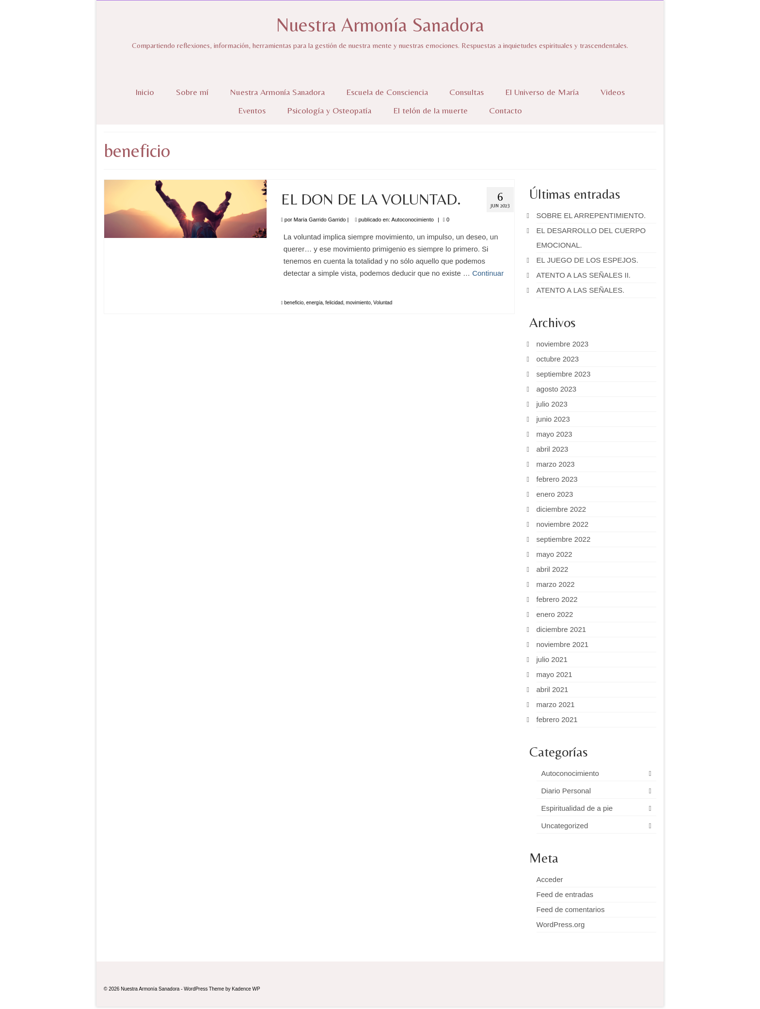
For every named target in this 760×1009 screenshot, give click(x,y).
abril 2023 (553, 449)
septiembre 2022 (564, 539)
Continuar (488, 273)
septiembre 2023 (564, 374)
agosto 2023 (557, 389)
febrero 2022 (557, 599)
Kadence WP (246, 989)
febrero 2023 (557, 479)
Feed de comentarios (571, 909)
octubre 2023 (558, 359)
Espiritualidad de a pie (577, 808)
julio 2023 (552, 404)
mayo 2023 (554, 434)
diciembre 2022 (561, 509)
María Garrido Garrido (320, 219)
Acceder (550, 879)
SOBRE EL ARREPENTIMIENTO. (591, 215)
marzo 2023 (556, 464)
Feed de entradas (565, 894)
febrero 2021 (557, 719)
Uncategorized (564, 825)
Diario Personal (566, 791)
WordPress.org (561, 924)
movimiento (358, 302)
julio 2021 (552, 659)
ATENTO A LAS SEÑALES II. (584, 275)
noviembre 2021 (563, 644)
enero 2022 (555, 614)
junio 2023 (553, 419)
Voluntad (382, 302)
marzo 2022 (556, 584)
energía (314, 302)
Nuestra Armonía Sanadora (380, 25)
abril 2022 (553, 569)
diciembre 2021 (561, 629)
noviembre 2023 (563, 344)
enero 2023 (555, 494)
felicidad (334, 302)
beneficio (293, 302)
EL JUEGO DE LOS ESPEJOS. (587, 260)
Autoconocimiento (412, 219)
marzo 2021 (556, 704)
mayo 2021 (554, 674)
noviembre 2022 (563, 524)
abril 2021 (553, 689)
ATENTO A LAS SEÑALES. (581, 290)
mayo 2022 (554, 554)
